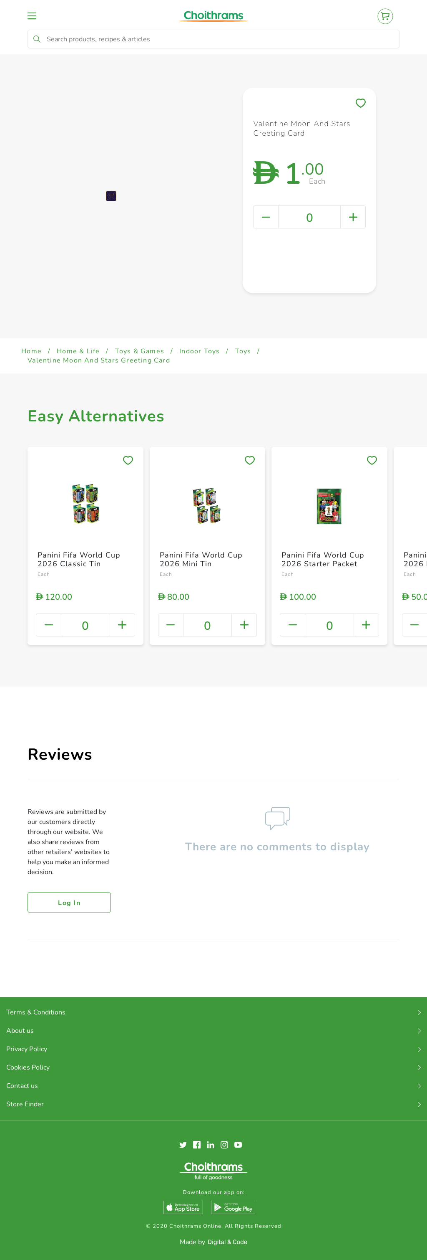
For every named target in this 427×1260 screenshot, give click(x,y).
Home (31, 351)
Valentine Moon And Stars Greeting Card (99, 360)
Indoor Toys (199, 351)
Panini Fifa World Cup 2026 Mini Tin (201, 559)
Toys (243, 351)
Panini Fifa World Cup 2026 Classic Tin (79, 559)
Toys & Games (139, 351)
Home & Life (78, 351)
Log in (69, 903)
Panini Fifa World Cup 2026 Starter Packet (322, 559)
